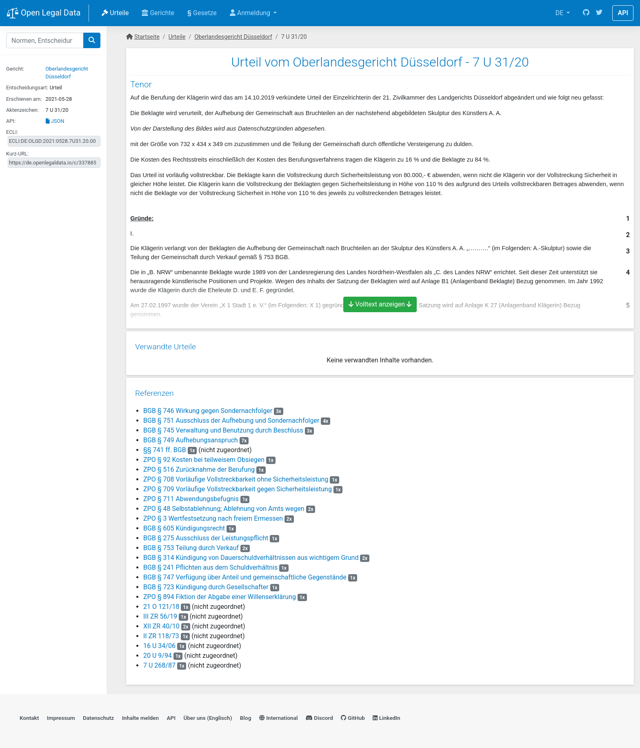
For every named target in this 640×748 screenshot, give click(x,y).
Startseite (147, 36)
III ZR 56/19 (159, 615)
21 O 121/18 (160, 605)
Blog (245, 718)
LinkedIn (386, 718)
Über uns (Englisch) (208, 718)
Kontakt (29, 718)
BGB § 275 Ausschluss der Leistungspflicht (204, 536)
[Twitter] (599, 13)
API (623, 13)
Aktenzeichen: (22, 110)
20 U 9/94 (156, 654)
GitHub (353, 718)
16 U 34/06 (158, 644)
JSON (55, 121)
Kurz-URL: (17, 154)
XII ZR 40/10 (160, 624)
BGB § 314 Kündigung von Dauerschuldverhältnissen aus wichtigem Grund (250, 556)
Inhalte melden (140, 718)
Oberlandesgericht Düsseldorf (233, 36)
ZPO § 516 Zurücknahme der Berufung (198, 468)
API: (11, 121)
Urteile (115, 13)
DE (560, 13)
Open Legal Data (43, 13)
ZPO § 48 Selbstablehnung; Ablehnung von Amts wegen (223, 507)
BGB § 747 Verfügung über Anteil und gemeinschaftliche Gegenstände (244, 575)
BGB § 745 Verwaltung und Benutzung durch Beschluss (222, 429)
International (278, 718)
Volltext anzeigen (380, 304)
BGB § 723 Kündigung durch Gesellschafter (205, 585)
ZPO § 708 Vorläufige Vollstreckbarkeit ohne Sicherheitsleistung (234, 478)
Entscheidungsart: (27, 87)
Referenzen (153, 391)
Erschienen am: (24, 99)
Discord (319, 718)
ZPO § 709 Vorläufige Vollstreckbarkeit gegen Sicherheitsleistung (236, 487)
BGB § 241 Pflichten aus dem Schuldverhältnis (209, 566)
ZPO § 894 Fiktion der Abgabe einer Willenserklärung (218, 595)
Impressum (61, 718)
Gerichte (158, 13)
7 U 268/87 (158, 664)
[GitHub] (586, 13)
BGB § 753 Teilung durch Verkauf (190, 546)
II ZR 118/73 (160, 634)
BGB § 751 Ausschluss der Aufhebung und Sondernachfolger (230, 419)
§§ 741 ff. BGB (163, 448)
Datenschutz (98, 718)
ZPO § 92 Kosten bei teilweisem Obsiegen (203, 458)
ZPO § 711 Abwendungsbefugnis (190, 497)
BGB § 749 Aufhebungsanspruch (189, 438)
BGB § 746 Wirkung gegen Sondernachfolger (206, 409)
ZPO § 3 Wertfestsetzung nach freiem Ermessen (212, 517)
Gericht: (15, 69)
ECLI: (12, 132)
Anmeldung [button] (251, 13)
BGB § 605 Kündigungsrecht (183, 526)
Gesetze (202, 13)
